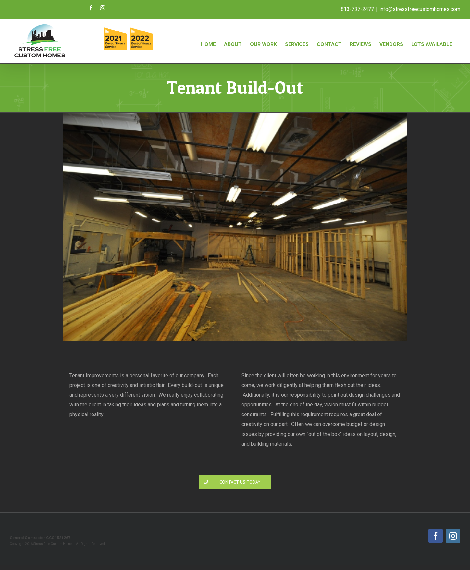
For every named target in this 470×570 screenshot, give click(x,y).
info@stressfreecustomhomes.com (419, 9)
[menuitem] (208, 37)
